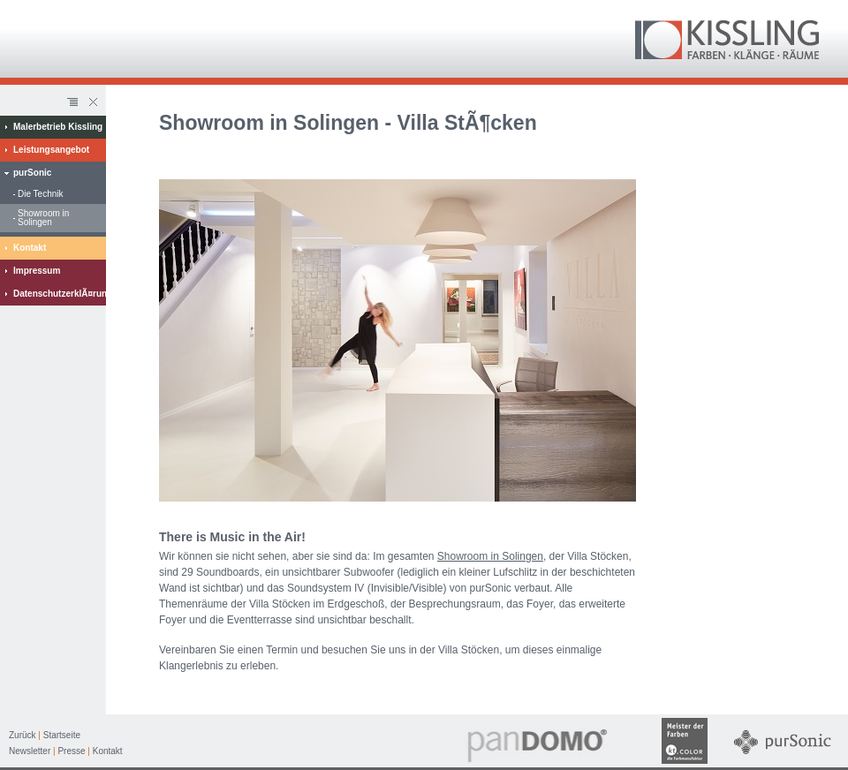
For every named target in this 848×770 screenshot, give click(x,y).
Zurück (22, 735)
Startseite (61, 735)
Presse (71, 751)
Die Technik (41, 194)
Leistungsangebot (51, 150)
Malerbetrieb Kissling (57, 127)
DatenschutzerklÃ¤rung (59, 293)
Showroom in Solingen (43, 217)
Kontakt (29, 248)
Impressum (36, 271)
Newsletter (29, 751)
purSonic (32, 172)
